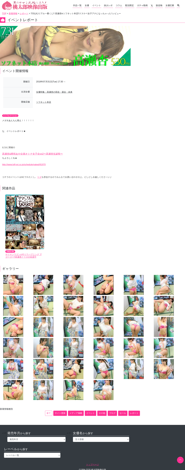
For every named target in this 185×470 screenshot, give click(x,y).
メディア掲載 (75, 413)
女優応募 (170, 5)
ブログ (112, 413)
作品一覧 (77, 5)
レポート (134, 413)
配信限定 (129, 5)
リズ (39, 177)
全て (49, 413)
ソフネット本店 (43, 102)
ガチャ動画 (142, 5)
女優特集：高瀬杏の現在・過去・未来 (54, 92)
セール (123, 413)
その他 (102, 413)
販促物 (159, 5)
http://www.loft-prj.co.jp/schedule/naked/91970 (24, 164)
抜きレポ (108, 5)
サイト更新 (60, 413)
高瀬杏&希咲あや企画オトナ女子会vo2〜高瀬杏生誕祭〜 (32, 153)
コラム (119, 5)
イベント (96, 5)
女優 (87, 5)
